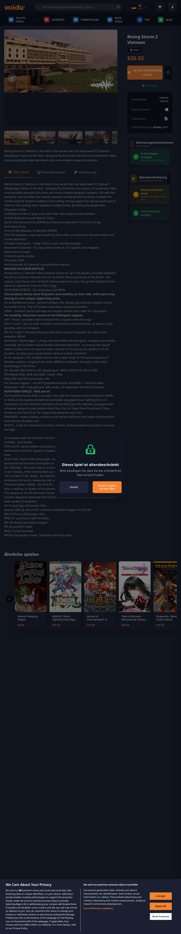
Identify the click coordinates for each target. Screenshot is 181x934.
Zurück (74, 487)
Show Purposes (160, 919)
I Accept (160, 899)
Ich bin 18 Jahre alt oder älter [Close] (107, 487)
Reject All (160, 909)
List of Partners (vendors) (98, 912)
